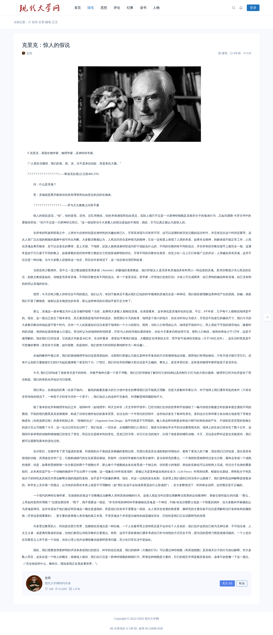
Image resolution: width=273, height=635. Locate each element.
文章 (41, 22)
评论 (117, 7)
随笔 (90, 7)
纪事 (130, 7)
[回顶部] (267, 317)
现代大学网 (152, 618)
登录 (253, 7)
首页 (77, 7)
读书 (143, 7)
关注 (227, 583)
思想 (104, 7)
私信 (242, 583)
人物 (156, 7)
